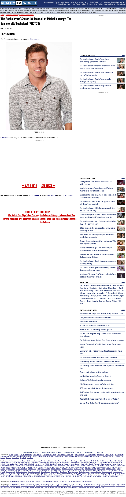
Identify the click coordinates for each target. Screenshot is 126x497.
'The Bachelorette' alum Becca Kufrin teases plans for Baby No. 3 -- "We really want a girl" (98, 222)
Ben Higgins (75, 461)
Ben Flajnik (35, 462)
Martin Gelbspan (118, 293)
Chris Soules (95, 461)
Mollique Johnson (96, 295)
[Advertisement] (63, 425)
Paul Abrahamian (39, 476)
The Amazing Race (16, 8)
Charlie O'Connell (33, 464)
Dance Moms (4, 10)
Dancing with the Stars (16, 10)
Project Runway (5, 12)
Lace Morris (43, 473)
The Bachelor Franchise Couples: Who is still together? (53, 486)
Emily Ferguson (73, 472)
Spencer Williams (111, 301)
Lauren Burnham (110, 465)
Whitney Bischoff (56, 470)
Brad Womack (54, 462)
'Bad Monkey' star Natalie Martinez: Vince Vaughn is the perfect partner (102, 340)
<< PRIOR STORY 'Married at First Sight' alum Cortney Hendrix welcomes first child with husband (21, 215)
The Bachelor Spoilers (33, 481)
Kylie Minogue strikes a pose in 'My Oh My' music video (97, 384)
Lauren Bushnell (90, 468)
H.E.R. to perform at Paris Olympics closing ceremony (96, 388)
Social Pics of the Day (79, 4)
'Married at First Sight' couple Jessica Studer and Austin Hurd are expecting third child (97, 255)
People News (59, 2)
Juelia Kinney (117, 472)
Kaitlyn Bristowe (85, 461)
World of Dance (93, 12)
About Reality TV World (30, 452)
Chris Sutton (34, 39)
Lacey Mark (9, 475)
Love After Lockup (75, 10)
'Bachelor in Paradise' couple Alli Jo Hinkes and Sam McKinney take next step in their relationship (96, 249)
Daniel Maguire (27, 475)
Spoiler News (69, 2)
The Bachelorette (90, 8)
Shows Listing (120, 4)
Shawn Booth (27, 470)
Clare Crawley (45, 472)
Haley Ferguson (84, 472)
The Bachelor (80, 8)
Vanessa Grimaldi (67, 468)
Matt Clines (114, 476)
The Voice (85, 12)
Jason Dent (106, 476)
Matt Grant (114, 462)
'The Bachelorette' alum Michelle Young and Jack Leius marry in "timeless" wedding (96, 73)
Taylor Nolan (77, 473)
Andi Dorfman (104, 461)
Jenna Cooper (5, 467)
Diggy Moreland (82, 475)
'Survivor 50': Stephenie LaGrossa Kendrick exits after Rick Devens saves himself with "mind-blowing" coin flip (98, 215)
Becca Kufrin (26, 461)
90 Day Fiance (4, 8)
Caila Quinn (63, 472)
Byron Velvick (44, 464)
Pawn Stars (59, 456)
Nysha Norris (10, 468)
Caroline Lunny (90, 467)
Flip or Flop (35, 10)
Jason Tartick (80, 465)
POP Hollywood (105, 2)
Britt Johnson (70, 467)
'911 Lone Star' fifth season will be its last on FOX (95, 325)
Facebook (52, 195)
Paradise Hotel (120, 10)
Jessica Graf (60, 476)
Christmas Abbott (70, 476)
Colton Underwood (15, 461)
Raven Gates (95, 473)
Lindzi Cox (4, 473)
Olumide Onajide (118, 295)
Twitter (36, 195)
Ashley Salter (25, 473)
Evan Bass (10, 470)
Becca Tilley (54, 472)
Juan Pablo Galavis (116, 461)
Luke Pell (101, 475)
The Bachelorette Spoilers (49, 481)
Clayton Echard (112, 288)
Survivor (53, 12)
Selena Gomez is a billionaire (89, 321)
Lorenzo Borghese (12, 464)
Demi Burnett (30, 465)
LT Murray (109, 293)
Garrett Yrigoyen (91, 465)
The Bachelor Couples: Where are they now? (86, 486)
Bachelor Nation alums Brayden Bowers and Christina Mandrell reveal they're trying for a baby (96, 189)
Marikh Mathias (112, 467)
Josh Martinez (87, 476)
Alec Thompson (84, 285)
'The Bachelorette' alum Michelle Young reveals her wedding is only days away (95, 80)
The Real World (95, 456)
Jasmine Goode (105, 473)
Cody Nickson (50, 476)
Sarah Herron (109, 475)
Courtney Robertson (89, 470)
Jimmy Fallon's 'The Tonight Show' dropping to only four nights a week (101, 313)
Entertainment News (81, 2)
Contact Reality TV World (72, 452)
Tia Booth (101, 465)
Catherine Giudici (76, 470)
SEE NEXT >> (48, 185)
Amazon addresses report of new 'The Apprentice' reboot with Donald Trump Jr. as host (97, 202)
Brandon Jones (95, 285)
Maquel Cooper (16, 467)
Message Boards (109, 4)
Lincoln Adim (39, 465)
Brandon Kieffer (106, 285)
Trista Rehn (84, 464)
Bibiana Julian (79, 467)
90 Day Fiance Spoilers (17, 481)
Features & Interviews (63, 4)
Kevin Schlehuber (17, 476)
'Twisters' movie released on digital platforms (94, 372)
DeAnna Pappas (105, 462)
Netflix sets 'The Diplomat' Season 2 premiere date (95, 380)
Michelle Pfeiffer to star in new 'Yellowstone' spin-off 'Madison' (99, 398)
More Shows (121, 12)
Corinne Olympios (54, 473)
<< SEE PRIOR (29, 185)
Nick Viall (57, 461)
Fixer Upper (27, 10)
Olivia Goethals (49, 467)
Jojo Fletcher (66, 461)
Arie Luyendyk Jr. (37, 461)
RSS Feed (100, 452)
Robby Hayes (92, 475)
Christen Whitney (58, 475)
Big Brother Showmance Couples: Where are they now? (25, 487)
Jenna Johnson (5, 476)
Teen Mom (60, 12)
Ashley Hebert (44, 462)
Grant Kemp (119, 475)
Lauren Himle (34, 473)
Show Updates (49, 2)
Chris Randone (70, 465)
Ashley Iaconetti (107, 472)
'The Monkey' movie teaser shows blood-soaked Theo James (98, 357)
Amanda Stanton (96, 472)
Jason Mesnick (94, 462)
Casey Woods (84, 288)
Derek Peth (86, 473)
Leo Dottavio (49, 465)
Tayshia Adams (106, 464)
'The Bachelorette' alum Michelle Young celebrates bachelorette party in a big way (95, 86)
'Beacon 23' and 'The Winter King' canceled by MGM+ (96, 329)
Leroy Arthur (100, 293)
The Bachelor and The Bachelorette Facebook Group (75, 481)
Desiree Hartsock (6, 462)
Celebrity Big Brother (110, 8)
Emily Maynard (25, 462)
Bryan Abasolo (56, 468)
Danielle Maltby (111, 468)
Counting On (121, 8)
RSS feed (68, 195)
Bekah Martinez (101, 467)
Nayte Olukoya (107, 295)
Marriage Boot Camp (87, 10)
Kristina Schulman (21, 472)
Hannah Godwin (117, 464)
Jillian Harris (84, 462)
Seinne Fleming (38, 467)
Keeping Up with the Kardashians (59, 10)
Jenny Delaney (27, 467)
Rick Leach (111, 298)
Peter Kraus (36, 470)
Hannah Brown (20, 465)
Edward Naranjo (89, 290)
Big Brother (99, 8)
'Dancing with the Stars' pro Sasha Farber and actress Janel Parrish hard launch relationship (98, 196)
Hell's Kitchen (43, 10)
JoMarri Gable (91, 293)
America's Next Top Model (54, 8)
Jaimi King (37, 475)
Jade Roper (18, 470)
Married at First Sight (101, 10)
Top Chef (78, 12)
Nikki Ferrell (66, 470)
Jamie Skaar (116, 290)
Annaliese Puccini (21, 468)
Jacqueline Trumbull (44, 468)
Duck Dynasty (119, 454)
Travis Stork (23, 464)
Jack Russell (108, 290)
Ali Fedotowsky (64, 462)
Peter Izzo (93, 298)
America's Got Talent (38, 8)
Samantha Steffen (14, 473)
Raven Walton (28, 476)
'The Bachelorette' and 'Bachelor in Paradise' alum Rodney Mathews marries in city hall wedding (97, 67)
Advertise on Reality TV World (51, 452)
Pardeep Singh (84, 298)
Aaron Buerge (75, 464)
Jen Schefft (53, 464)
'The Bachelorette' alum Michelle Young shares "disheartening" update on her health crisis (94, 60)
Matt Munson (115, 473)
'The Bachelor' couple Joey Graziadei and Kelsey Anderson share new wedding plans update (98, 268)
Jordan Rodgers (79, 468)
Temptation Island (69, 12)
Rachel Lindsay (48, 461)
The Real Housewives (17, 12)
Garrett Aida (99, 290)
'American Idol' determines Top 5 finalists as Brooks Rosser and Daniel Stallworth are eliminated (98, 275)
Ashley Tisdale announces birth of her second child (95, 317)
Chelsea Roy (32, 468)
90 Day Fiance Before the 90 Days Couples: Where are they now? (61, 484)
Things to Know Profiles (95, 4)
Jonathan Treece (70, 475)
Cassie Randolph (94, 464)
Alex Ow (79, 476)
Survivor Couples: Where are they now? (91, 487)
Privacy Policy (88, 452)
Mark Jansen (97, 476)
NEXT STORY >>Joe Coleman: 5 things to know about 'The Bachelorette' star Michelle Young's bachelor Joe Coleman (58, 217)
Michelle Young (84, 295)
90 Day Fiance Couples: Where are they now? (24, 484)
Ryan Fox (102, 301)
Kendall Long (121, 465)
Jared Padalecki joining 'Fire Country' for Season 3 (95, 376)
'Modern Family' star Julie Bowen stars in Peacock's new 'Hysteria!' (100, 361)
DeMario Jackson (66, 473)
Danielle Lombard (34, 472)
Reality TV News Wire (118, 2)
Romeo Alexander (92, 301)
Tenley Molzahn (112, 470)
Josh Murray (46, 470)
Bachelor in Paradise (68, 8)
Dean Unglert (10, 472)
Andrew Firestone (64, 464)
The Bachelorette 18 (26, 15)
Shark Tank (28, 12)
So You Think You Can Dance (42, 12)
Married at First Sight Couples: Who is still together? (61, 487)
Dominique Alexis (46, 475)
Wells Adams (101, 468)
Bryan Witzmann (118, 285)
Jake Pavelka (75, 462)
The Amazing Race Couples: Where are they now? (99, 484)
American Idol (27, 8)
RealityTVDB (94, 2)
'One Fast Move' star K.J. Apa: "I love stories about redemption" (99, 403)
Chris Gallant (93, 288)
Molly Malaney (101, 470)
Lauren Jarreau (60, 467)
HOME (2, 15)
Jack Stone (18, 475)
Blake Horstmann (59, 465)
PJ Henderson (102, 298)
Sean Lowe (16, 462)
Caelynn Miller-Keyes (7, 465)
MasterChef (112, 10)
